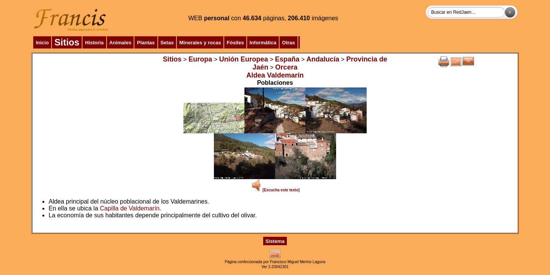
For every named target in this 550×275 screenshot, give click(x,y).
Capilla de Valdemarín (130, 208)
